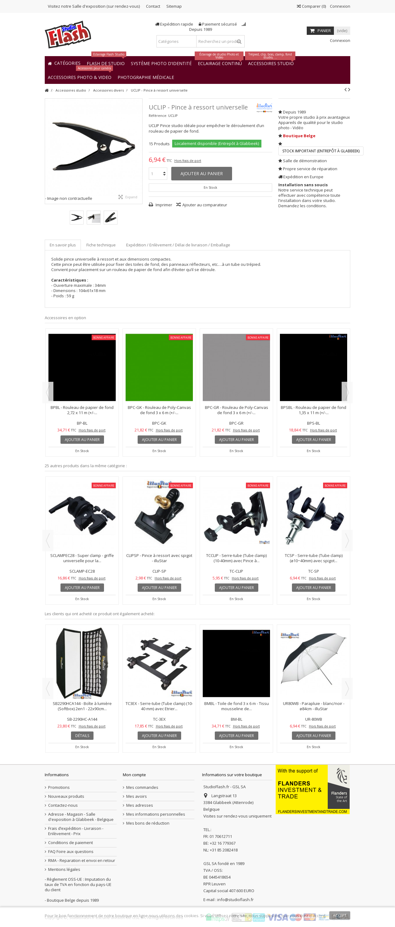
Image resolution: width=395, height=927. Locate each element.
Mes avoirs (136, 796)
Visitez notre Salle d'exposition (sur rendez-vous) (94, 6)
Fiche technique (101, 245)
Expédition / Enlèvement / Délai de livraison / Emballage (178, 245)
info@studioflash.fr (235, 899)
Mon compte (134, 774)
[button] (145, 77)
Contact (153, 6)
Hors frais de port (187, 161)
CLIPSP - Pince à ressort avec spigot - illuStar (159, 558)
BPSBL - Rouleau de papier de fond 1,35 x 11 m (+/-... (313, 410)
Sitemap (174, 6)
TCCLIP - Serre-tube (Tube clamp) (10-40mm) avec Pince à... (236, 558)
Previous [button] (47, 392)
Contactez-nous (63, 805)
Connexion (339, 6)
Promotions (59, 787)
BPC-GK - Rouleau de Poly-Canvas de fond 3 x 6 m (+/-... (159, 410)
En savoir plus (63, 245)
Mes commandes (142, 787)
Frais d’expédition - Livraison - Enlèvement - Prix (75, 831)
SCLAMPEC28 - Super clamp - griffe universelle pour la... (82, 558)
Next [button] (347, 392)
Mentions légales (64, 869)
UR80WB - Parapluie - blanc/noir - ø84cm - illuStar (313, 706)
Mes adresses (139, 805)
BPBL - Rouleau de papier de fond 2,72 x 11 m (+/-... (82, 410)
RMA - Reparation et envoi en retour (81, 860)
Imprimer (163, 205)
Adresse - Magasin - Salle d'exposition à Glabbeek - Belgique (81, 817)
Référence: (158, 115)
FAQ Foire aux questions (71, 851)
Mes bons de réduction (147, 823)
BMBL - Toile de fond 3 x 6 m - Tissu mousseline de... (236, 706)
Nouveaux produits (66, 796)
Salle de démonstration (305, 160)
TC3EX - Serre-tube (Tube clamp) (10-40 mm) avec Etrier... (159, 706)
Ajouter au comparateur (204, 205)
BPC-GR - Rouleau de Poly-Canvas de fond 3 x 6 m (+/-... (236, 410)
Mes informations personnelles (155, 814)
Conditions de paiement (70, 842)
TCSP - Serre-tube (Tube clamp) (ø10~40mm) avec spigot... (314, 558)
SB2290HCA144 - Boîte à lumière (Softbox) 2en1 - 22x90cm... (82, 706)
